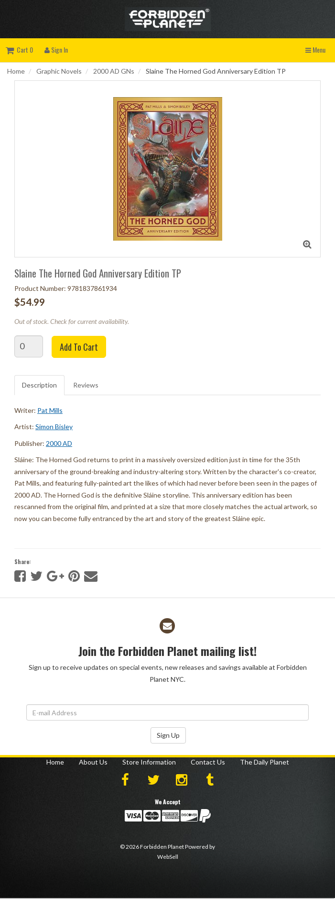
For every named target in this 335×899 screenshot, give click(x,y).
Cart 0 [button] (19, 49)
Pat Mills (50, 410)
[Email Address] (167, 712)
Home (16, 71)
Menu (315, 49)
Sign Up (168, 735)
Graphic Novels (59, 71)
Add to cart (79, 347)
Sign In (56, 49)
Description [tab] (39, 385)
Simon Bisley (54, 426)
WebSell (167, 856)
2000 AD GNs (113, 71)
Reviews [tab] (85, 385)
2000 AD (59, 443)
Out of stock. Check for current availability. (71, 321)
